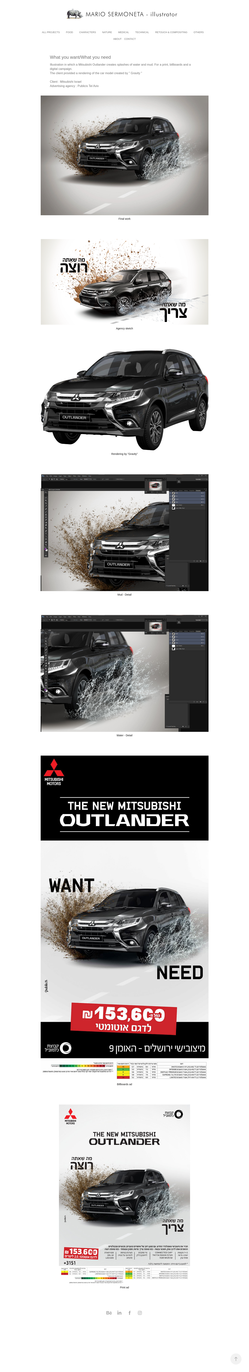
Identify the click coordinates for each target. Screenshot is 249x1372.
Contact (130, 39)
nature (107, 32)
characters (87, 32)
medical (123, 32)
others (199, 32)
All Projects (51, 32)
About (117, 39)
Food (69, 32)
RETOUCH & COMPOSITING (171, 32)
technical (142, 32)
